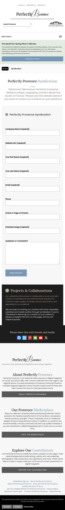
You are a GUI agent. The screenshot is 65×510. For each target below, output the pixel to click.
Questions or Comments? (32, 252)
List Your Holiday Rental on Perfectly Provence (26, 489)
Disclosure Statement (13, 491)
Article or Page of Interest (32, 215)
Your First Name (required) (32, 159)
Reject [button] (17, 507)
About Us (21, 5)
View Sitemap (55, 491)
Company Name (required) (32, 131)
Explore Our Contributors (32, 470)
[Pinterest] (30, 338)
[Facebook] (19, 338)
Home (5, 68)
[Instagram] (24, 338)
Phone (32, 201)
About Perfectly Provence (32, 394)
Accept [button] (7, 507)
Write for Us (41, 5)
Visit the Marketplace (32, 434)
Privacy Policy (52, 489)
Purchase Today (32, 59)
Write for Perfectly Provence (19, 484)
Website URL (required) (32, 145)
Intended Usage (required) (32, 229)
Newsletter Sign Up (21, 481)
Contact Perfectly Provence (36, 491)
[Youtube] (41, 338)
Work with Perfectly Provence (45, 484)
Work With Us (31, 5)
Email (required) (32, 187)
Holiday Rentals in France (32, 486)
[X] (46, 338)
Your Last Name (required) (32, 173)
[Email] (35, 338)
